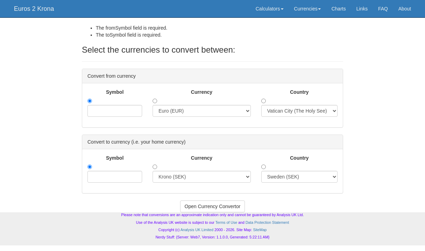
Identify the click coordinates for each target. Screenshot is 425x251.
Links (362, 9)
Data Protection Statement (267, 222)
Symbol (115, 92)
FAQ (383, 9)
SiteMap (259, 230)
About (404, 9)
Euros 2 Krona (34, 8)
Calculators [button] (270, 9)
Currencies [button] (307, 9)
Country (299, 92)
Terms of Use (226, 222)
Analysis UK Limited (197, 230)
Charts (338, 9)
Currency (201, 92)
